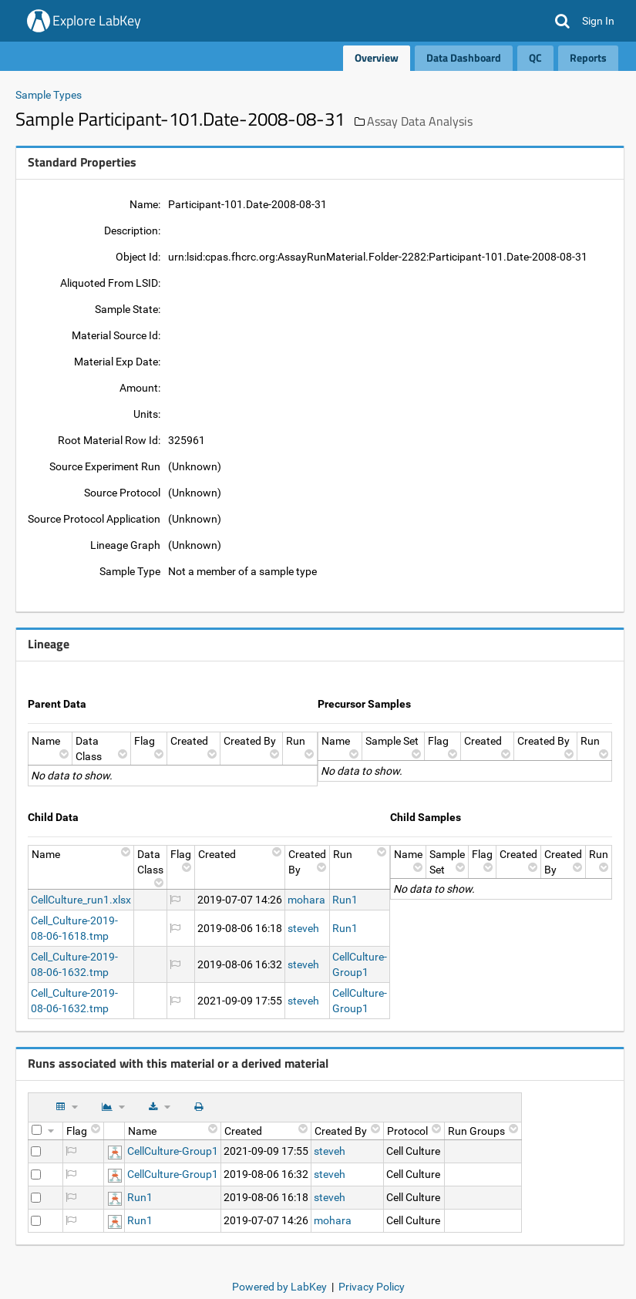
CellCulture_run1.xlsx (81, 899)
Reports (588, 57)
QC (535, 57)
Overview (377, 57)
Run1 (345, 899)
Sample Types (48, 95)
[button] (562, 20)
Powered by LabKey (279, 1286)
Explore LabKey (96, 20)
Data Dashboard (463, 57)
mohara (306, 899)
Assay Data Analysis (420, 121)
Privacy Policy (371, 1286)
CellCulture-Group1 (172, 1151)
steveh (303, 928)
